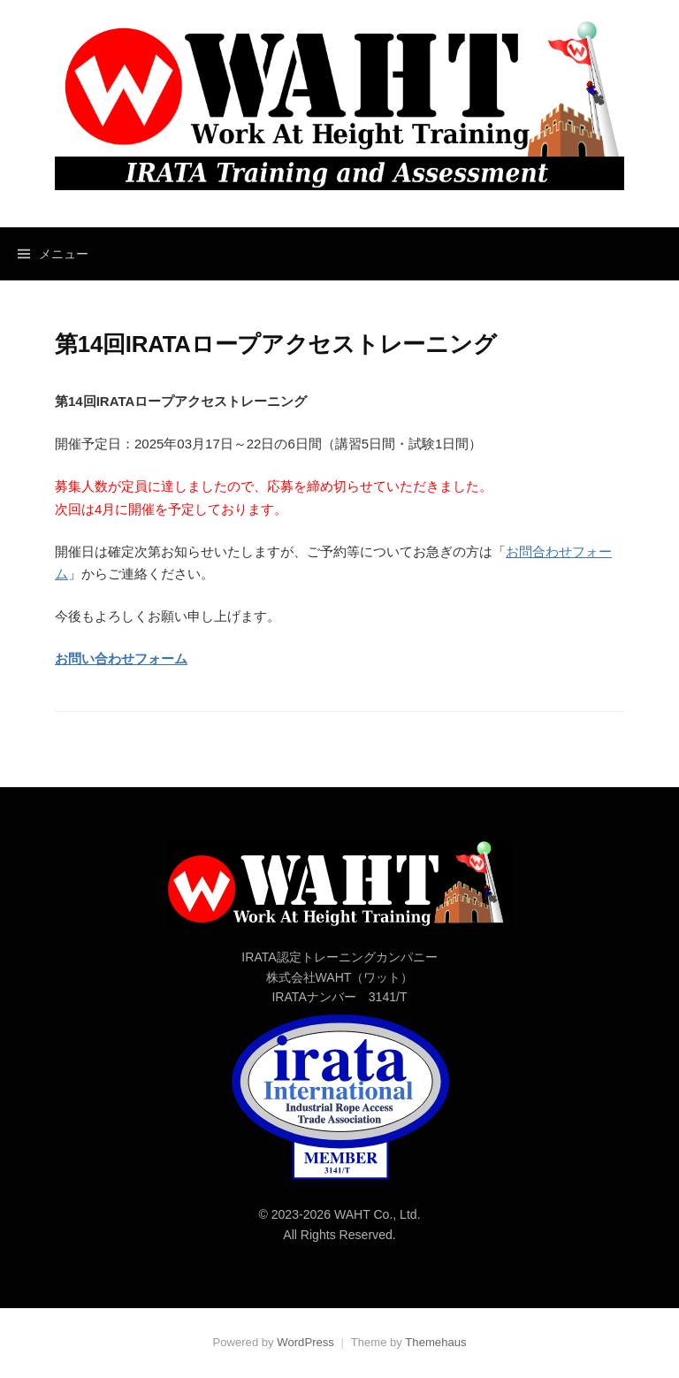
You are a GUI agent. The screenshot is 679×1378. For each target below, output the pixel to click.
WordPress (305, 1342)
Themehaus (435, 1342)
